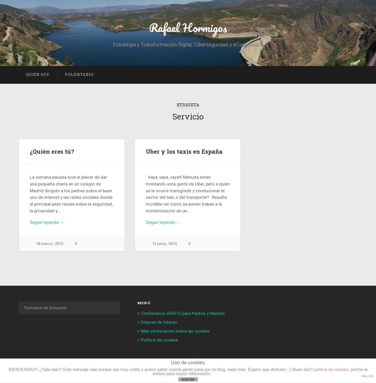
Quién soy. (38, 74)
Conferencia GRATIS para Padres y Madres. (183, 313)
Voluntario (78, 74)
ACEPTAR (188, 379)
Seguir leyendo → (47, 222)
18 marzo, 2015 (49, 244)
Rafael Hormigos (188, 27)
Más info (367, 376)
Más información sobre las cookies (175, 331)
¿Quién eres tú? (52, 151)
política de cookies (331, 369)
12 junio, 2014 (164, 244)
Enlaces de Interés (159, 322)
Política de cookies (159, 340)
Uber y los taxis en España (184, 151)
